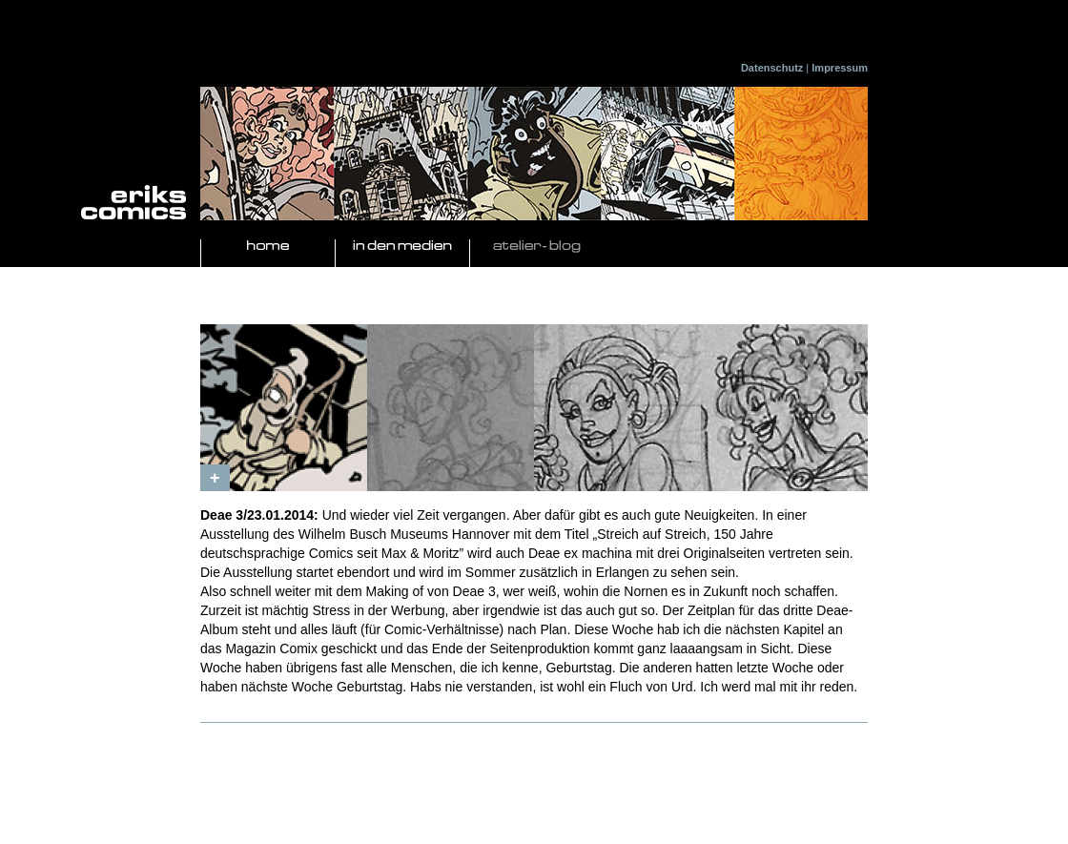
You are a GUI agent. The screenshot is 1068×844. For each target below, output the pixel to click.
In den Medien (402, 246)
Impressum (839, 67)
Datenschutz (772, 67)
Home (268, 246)
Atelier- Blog (537, 246)
